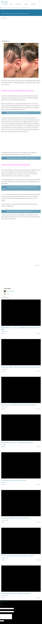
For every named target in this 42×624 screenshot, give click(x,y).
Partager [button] (37, 265)
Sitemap (1, 602)
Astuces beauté (4, 4)
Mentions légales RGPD (4, 601)
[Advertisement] (21, 29)
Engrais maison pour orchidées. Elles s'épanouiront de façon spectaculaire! (19, 404)
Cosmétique (32, 4)
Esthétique (25, 4)
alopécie (4, 194)
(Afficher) (8, 41)
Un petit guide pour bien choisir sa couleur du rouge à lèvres (15, 593)
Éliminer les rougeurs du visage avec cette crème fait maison (18, 211)
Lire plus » (38, 333)
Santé (11, 4)
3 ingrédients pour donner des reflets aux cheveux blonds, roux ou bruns (21, 158)
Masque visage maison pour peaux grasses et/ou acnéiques (17, 112)
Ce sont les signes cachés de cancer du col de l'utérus (13, 480)
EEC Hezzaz (4, 2)
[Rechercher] (40, 2)
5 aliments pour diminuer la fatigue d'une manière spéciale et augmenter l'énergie (20, 367)
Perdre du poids (17, 4)
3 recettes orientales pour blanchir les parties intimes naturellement (17, 555)
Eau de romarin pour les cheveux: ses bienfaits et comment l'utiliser (17, 442)
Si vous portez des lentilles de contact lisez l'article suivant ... (16, 518)
